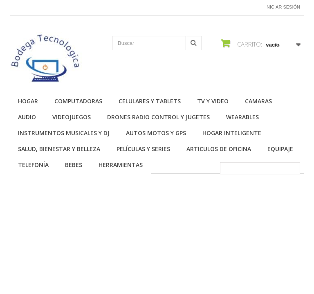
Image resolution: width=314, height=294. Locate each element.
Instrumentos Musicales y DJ (64, 133)
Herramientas (121, 165)
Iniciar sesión (282, 6)
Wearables (242, 117)
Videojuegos (71, 117)
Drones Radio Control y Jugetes (158, 117)
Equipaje (280, 149)
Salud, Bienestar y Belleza (59, 149)
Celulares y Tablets (150, 101)
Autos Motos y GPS (156, 133)
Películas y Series (143, 149)
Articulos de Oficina (218, 149)
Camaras (258, 101)
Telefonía (33, 165)
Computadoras (78, 101)
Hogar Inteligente (231, 133)
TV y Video (213, 101)
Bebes (73, 165)
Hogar (28, 101)
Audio (27, 117)
